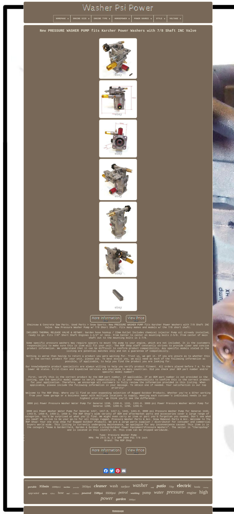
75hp (171, 486)
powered (86, 493)
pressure (175, 492)
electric (184, 485)
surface (125, 486)
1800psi (56, 487)
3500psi (98, 493)
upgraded (33, 493)
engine (191, 493)
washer (140, 485)
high (203, 492)
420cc (52, 493)
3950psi (86, 486)
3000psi (132, 500)
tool (68, 493)
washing (135, 493)
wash (114, 486)
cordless (75, 493)
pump (146, 493)
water (159, 492)
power (107, 498)
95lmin (44, 486)
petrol (123, 492)
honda (197, 487)
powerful (76, 487)
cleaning (205, 487)
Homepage (118, 511)
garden (121, 499)
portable (32, 487)
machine (67, 487)
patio (161, 485)
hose (61, 493)
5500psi (111, 493)
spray (44, 493)
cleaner (100, 485)
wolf (152, 487)
